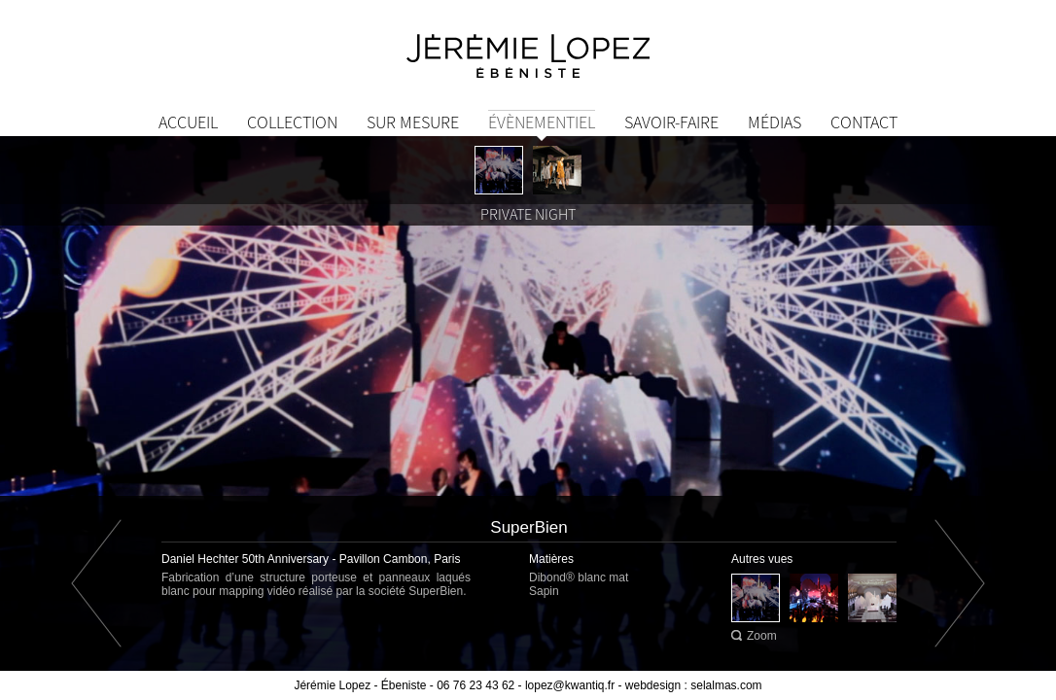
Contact (864, 122)
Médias (774, 122)
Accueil (188, 122)
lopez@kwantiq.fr (570, 685)
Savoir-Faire (671, 122)
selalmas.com (725, 685)
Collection (292, 122)
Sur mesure (413, 122)
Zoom (762, 636)
